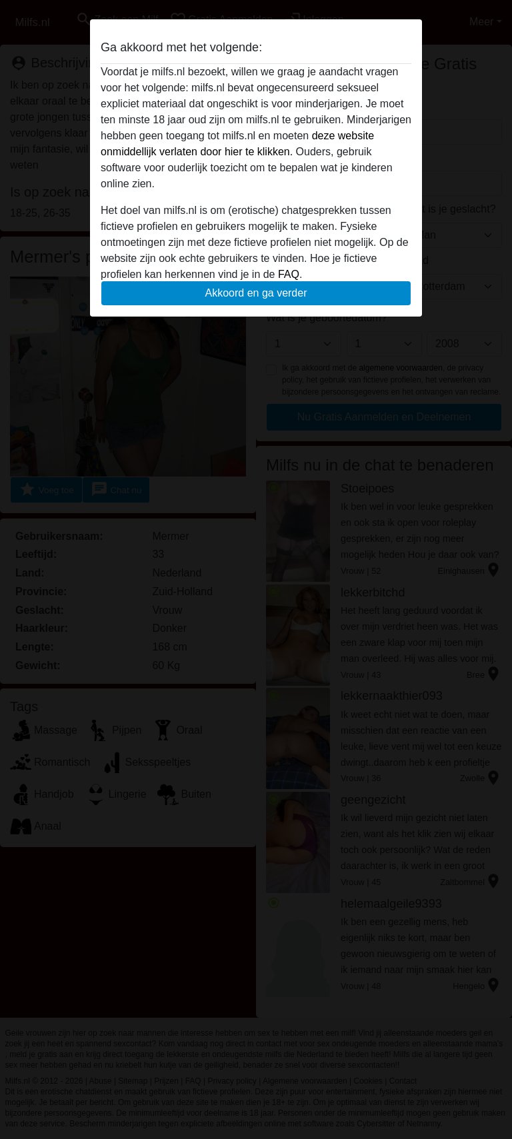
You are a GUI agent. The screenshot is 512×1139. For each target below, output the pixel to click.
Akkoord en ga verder (256, 293)
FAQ (288, 274)
